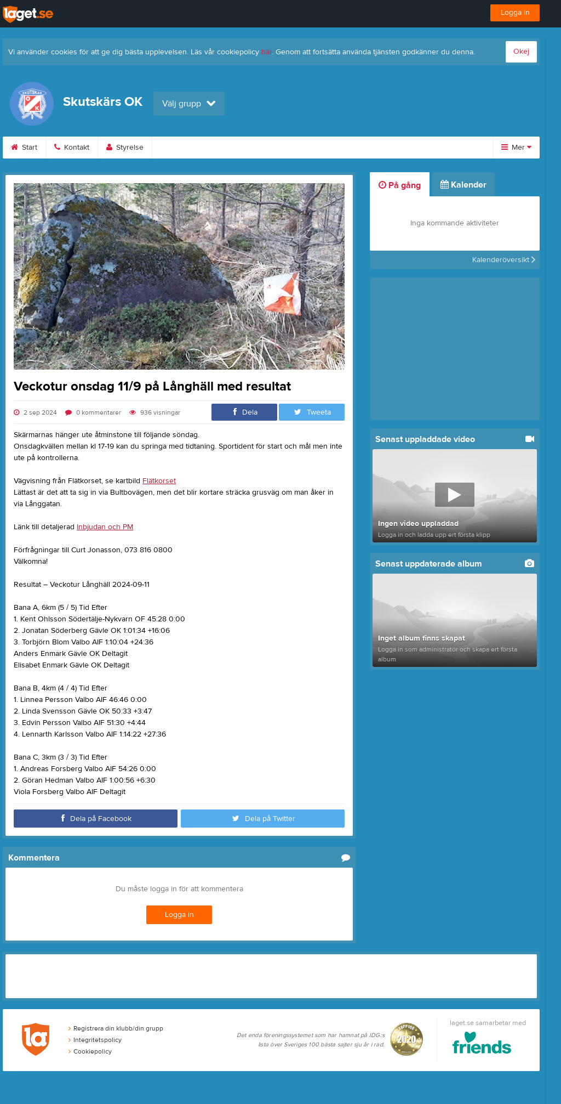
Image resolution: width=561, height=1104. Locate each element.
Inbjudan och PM (105, 527)
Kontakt (71, 147)
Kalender (181, 147)
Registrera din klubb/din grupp (115, 1028)
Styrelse (125, 147)
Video (283, 147)
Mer (516, 147)
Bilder (234, 147)
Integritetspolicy (95, 1039)
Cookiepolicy (90, 1051)
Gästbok (335, 147)
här (266, 52)
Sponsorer (395, 147)
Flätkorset (159, 481)
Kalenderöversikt (503, 260)
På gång (400, 185)
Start (24, 147)
